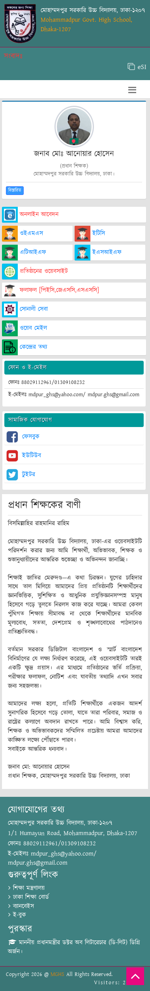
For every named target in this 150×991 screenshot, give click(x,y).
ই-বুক (17, 915)
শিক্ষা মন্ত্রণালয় (26, 888)
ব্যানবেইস (21, 906)
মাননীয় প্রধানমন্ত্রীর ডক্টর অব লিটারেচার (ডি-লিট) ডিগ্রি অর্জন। (74, 947)
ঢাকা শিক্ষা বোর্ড (28, 897)
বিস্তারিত (14, 190)
